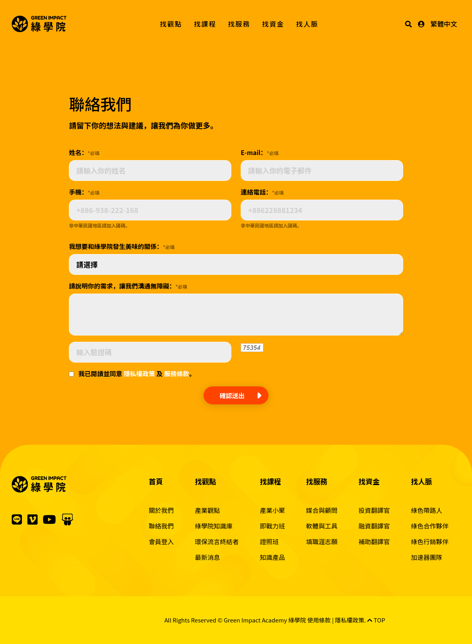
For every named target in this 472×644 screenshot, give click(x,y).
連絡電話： (262, 192)
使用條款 (319, 620)
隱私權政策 (139, 373)
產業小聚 (272, 510)
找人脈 (307, 24)
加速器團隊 (426, 557)
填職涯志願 (321, 541)
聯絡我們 (161, 525)
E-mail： (260, 152)
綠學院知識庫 (213, 525)
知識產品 (272, 557)
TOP (376, 620)
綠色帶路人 (426, 510)
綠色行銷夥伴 (430, 541)
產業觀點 (207, 510)
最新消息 (207, 557)
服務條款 (176, 373)
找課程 (205, 24)
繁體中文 (444, 24)
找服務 (239, 24)
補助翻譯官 (374, 541)
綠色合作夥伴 (430, 525)
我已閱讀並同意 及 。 (136, 373)
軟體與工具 (321, 525)
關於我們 (161, 510)
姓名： (84, 152)
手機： (84, 192)
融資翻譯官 (374, 525)
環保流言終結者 (217, 541)
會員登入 (161, 541)
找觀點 (171, 24)
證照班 (269, 541)
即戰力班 (272, 525)
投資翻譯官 (374, 510)
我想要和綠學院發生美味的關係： (122, 246)
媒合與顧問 (321, 510)
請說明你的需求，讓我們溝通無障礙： (128, 285)
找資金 (273, 24)
